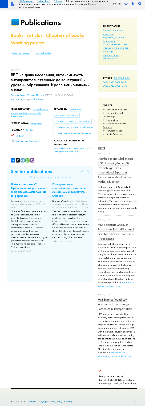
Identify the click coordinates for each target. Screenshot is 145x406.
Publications (40, 22)
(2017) (73, 150)
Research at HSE (43, 53)
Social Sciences (114, 134)
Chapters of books (65, 35)
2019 (111, 85)
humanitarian (109, 40)
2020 (105, 85)
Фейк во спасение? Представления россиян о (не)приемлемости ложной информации (28, 190)
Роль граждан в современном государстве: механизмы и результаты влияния (69, 190)
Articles (34, 35)
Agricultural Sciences (116, 109)
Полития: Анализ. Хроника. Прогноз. (28, 95)
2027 (116, 77)
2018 (117, 85)
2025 (127, 77)
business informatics (113, 30)
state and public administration (111, 56)
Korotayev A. (16, 99)
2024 (105, 82)
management (110, 47)
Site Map (68, 401)
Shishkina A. (38, 99)
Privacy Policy (55, 401)
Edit (135, 401)
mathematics (124, 47)
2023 (111, 82)
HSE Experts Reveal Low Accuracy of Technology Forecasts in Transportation (115, 304)
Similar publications (31, 171)
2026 (121, 77)
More (124, 85)
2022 (117, 82)
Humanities (112, 120)
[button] (31, 177)
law (125, 44)
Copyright (43, 401)
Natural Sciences (114, 130)
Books (17, 35)
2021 (123, 82)
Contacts (31, 401)
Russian (29, 130)
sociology (108, 51)
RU (114, 4)
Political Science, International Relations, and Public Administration (30, 113)
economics (108, 33)
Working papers (28, 43)
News (101, 147)
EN (119, 4)
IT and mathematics (113, 44)
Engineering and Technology (113, 114)
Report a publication (21, 53)
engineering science (113, 37)
